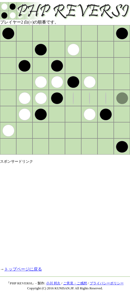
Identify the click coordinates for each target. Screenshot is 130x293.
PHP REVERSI (21, 283)
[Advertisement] (49, 213)
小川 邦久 (53, 283)
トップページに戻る (23, 269)
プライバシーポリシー (107, 283)
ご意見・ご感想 (75, 283)
